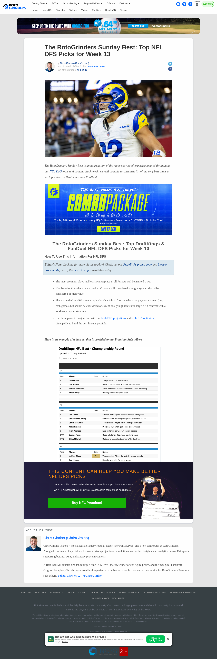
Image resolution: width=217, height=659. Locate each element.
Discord (123, 10)
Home (35, 10)
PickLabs (60, 10)
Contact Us (57, 592)
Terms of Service (129, 592)
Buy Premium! (87, 502)
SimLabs (73, 10)
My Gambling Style (155, 592)
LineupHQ (47, 10)
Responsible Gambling (183, 592)
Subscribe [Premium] (208, 4)
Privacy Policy (76, 592)
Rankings (96, 10)
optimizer (142, 318)
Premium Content (96, 66)
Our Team (40, 592)
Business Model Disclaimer (108, 598)
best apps (83, 270)
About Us (26, 592)
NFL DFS (82, 70)
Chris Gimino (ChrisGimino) (74, 63)
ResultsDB (110, 10)
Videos (84, 10)
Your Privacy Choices (102, 592)
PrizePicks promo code (137, 264)
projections (113, 318)
